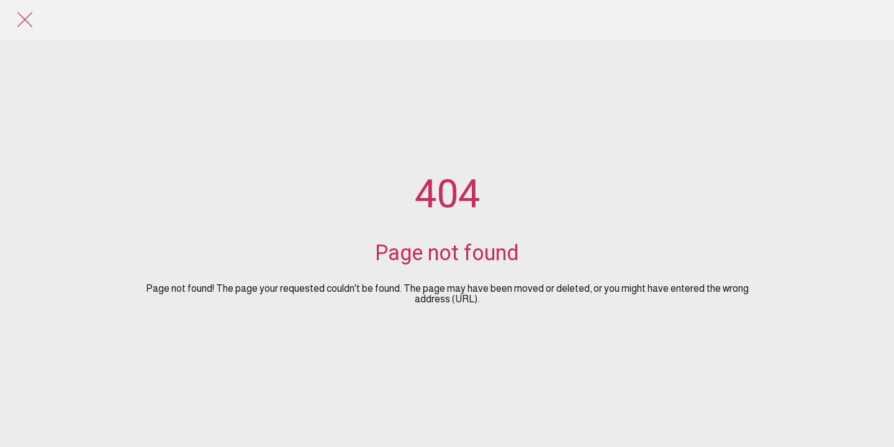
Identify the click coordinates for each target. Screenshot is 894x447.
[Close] (24, 19)
